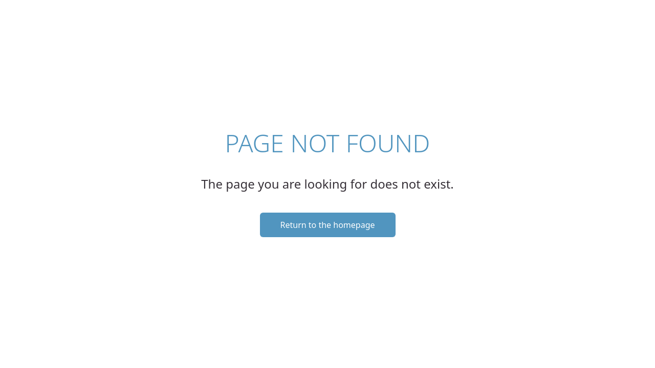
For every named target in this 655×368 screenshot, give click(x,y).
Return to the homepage (327, 225)
